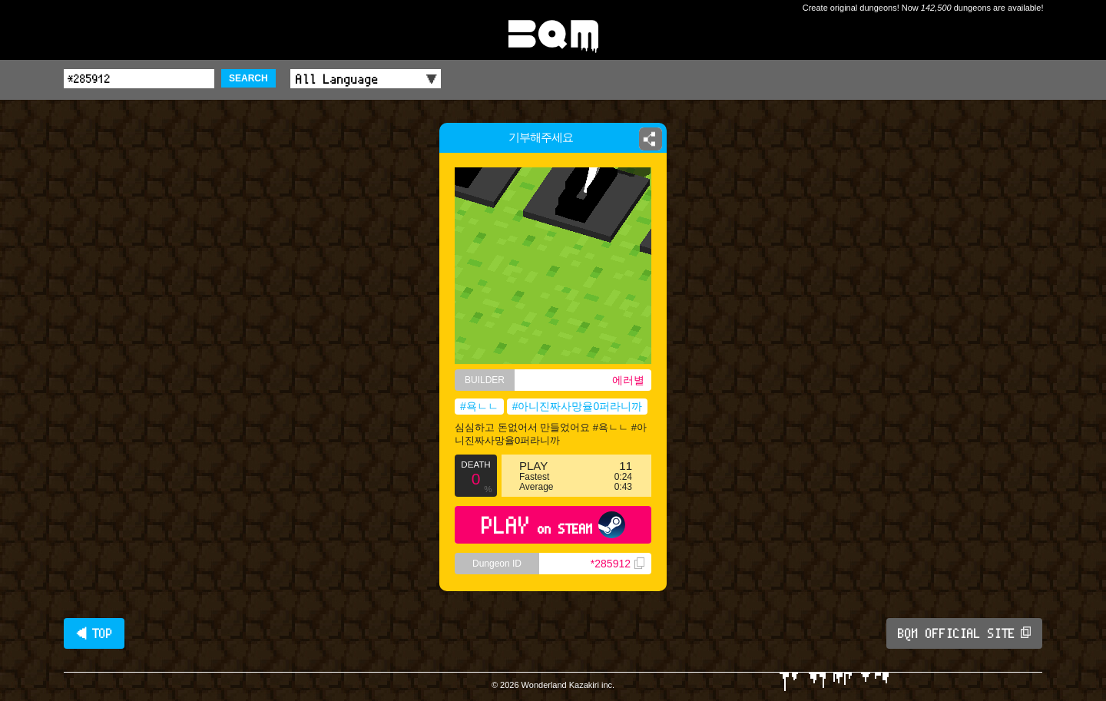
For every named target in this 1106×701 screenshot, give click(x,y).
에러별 (628, 380)
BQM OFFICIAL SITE (964, 633)
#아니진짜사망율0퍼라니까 (577, 406)
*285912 (617, 563)
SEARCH (248, 78)
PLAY (553, 524)
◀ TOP (94, 633)
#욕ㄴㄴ (479, 406)
